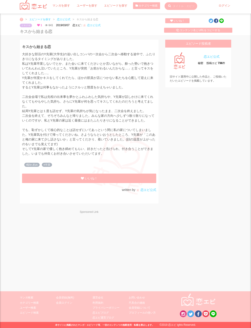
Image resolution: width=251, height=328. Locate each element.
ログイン (224, 5)
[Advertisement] (60, 249)
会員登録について (139, 307)
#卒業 (46, 164)
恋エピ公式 (63, 19)
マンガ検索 (26, 297)
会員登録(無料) (65, 297)
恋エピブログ (101, 312)
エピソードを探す (112, 5)
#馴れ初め (32, 164)
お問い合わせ (137, 297)
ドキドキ (25, 25)
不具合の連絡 (137, 302)
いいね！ (177, 20)
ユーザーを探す (84, 5)
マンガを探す (60, 5)
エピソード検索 (29, 312)
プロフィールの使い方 (142, 312)
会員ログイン (64, 302)
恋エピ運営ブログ (103, 317)
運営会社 (98, 297)
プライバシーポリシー (106, 307)
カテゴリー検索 (142, 5)
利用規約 (98, 302)
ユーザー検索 (28, 307)
